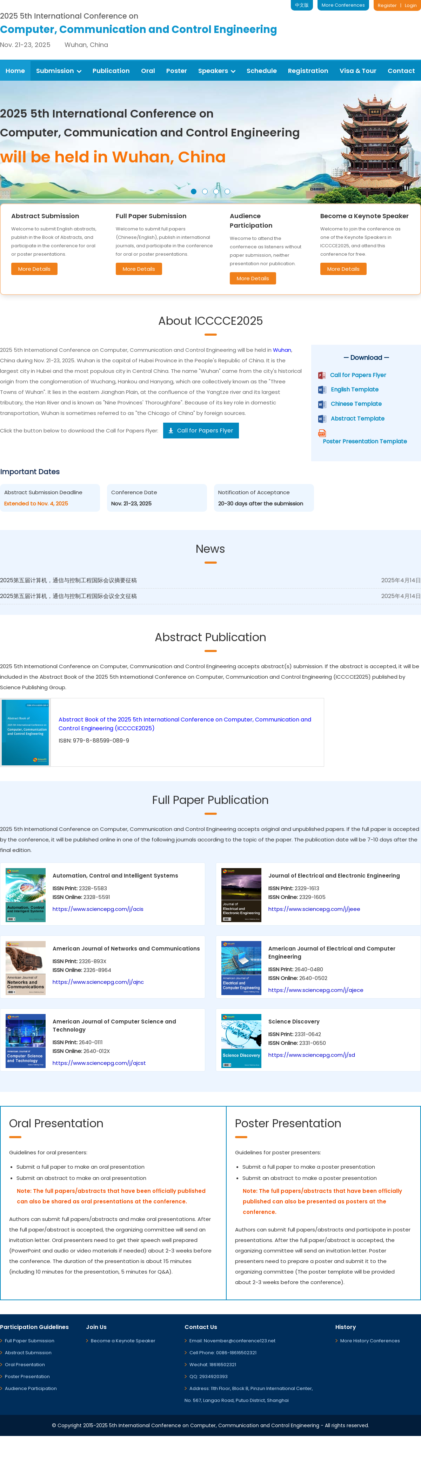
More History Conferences (370, 1340)
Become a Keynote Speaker (123, 1340)
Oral (148, 70)
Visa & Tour (358, 70)
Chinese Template (356, 404)
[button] (193, 191)
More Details (34, 269)
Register (387, 5)
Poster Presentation (27, 1376)
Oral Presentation (25, 1364)
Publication (111, 70)
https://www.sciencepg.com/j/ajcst (99, 1063)
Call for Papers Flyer (358, 375)
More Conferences (343, 5)
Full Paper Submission (29, 1340)
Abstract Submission (28, 1352)
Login (411, 5)
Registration (308, 70)
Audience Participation (31, 1388)
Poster (176, 70)
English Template (355, 389)
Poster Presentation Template (365, 441)
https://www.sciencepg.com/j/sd (311, 1055)
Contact (401, 70)
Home (15, 70)
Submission (58, 70)
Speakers (216, 70)
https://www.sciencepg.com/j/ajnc (98, 982)
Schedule (262, 70)
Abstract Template (358, 419)
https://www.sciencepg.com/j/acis (98, 909)
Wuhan (282, 350)
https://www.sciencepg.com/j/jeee (314, 909)
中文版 (302, 5)
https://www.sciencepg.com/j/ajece (315, 990)
